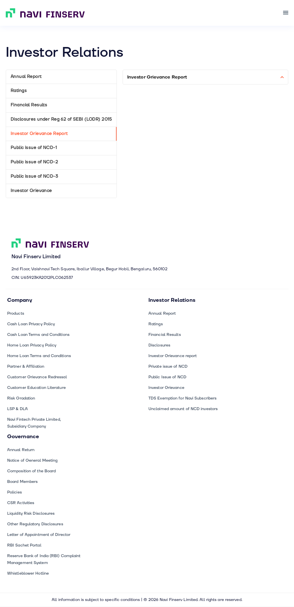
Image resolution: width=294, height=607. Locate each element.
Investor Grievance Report (39, 134)
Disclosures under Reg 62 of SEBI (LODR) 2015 (61, 119)
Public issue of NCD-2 (34, 162)
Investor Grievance (31, 191)
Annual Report (26, 77)
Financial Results (29, 105)
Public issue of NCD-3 (34, 176)
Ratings (19, 91)
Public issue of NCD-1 (34, 148)
